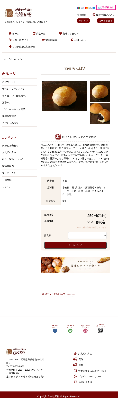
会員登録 (81, 14)
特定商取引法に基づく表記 (89, 370)
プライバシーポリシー (87, 376)
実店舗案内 (49, 40)
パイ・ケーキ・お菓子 (13, 109)
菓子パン (18, 59)
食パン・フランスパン (13, 88)
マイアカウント (10, 173)
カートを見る (106, 20)
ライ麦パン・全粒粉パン (14, 95)
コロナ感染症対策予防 (22, 46)
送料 (78, 365)
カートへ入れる (75, 245)
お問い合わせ (79, 40)
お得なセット (9, 82)
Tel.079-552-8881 (15, 366)
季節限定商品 (9, 116)
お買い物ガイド (18, 40)
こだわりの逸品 (10, 123)
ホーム (14, 33)
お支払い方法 (9, 152)
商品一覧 (39, 33)
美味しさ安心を (69, 33)
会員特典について (105, 14)
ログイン (83, 20)
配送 (78, 359)
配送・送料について (12, 159)
